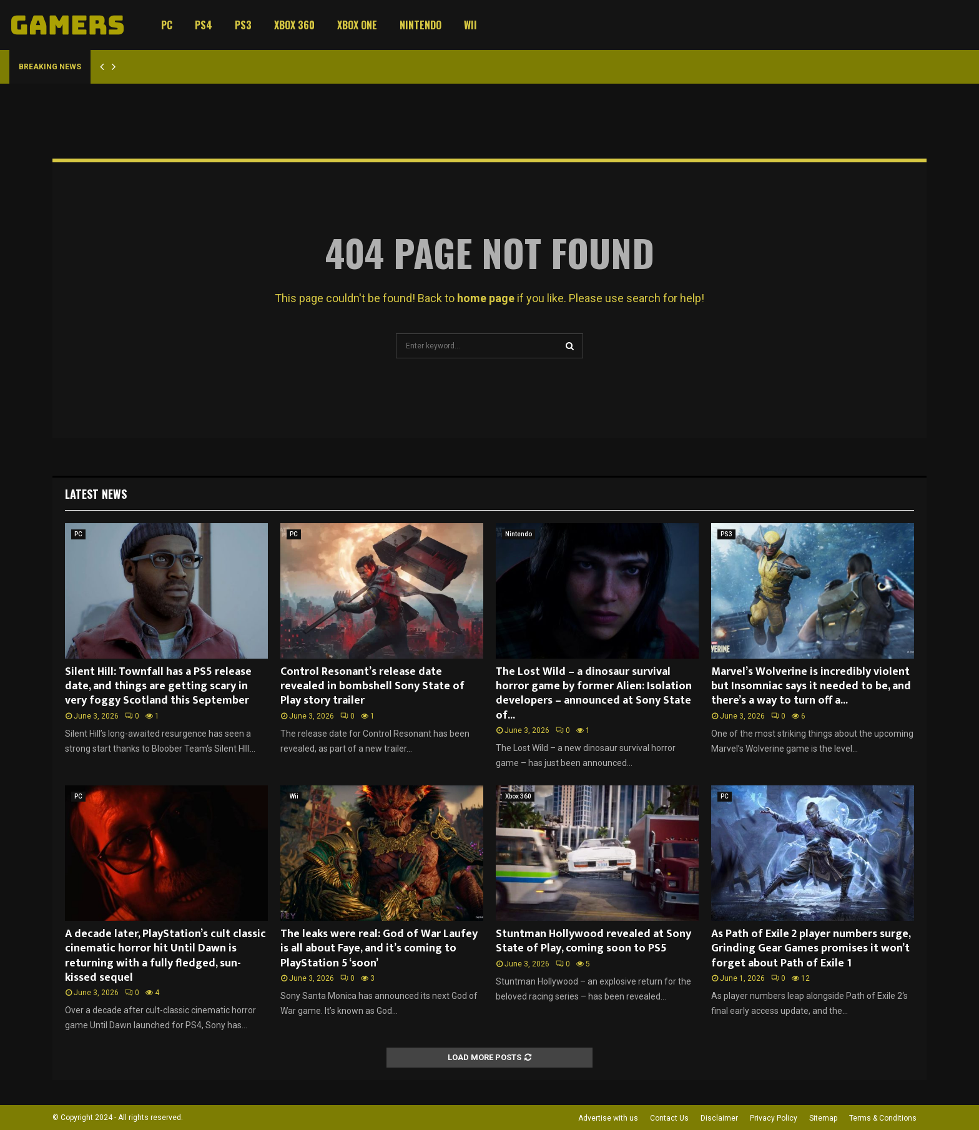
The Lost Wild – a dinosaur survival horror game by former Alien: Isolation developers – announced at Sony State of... (594, 693)
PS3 (243, 24)
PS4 (203, 24)
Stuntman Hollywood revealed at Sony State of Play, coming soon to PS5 (593, 941)
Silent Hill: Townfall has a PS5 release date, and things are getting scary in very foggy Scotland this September (158, 686)
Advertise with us (608, 1118)
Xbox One (357, 24)
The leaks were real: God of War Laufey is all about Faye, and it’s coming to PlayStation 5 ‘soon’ (379, 949)
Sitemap (823, 1118)
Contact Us (669, 1118)
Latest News (96, 494)
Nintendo (420, 24)
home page (485, 298)
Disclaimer (719, 1118)
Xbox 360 (294, 24)
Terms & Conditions (883, 1118)
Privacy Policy (773, 1118)
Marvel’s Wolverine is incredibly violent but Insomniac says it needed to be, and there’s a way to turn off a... (811, 686)
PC (166, 24)
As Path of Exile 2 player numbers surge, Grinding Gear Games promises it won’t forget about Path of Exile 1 (810, 949)
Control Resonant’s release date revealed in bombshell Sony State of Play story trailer (372, 686)
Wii (470, 24)
